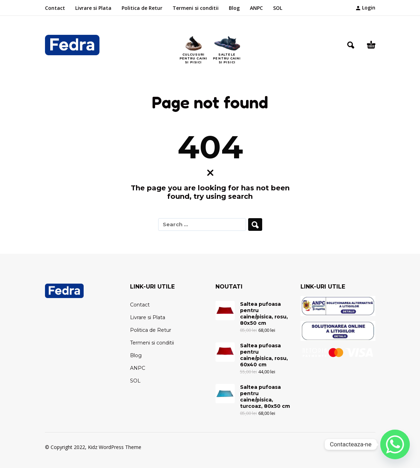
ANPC (256, 8)
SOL (277, 8)
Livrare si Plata (93, 8)
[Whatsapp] (395, 444)
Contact (55, 8)
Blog (234, 8)
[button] (350, 45)
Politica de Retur (142, 8)
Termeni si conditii (196, 8)
